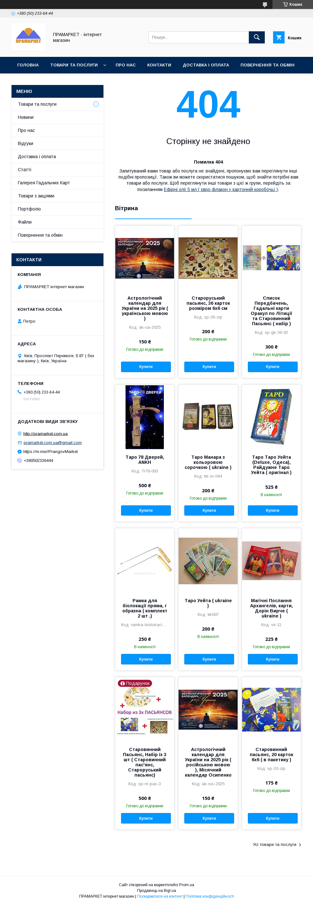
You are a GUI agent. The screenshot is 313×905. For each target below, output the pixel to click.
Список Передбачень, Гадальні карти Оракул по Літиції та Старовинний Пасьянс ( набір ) (271, 310)
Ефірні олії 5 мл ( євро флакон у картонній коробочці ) (221, 189)
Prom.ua (186, 885)
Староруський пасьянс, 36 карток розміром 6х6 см (208, 303)
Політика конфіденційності (210, 896)
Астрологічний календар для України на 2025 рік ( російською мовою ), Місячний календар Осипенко (208, 762)
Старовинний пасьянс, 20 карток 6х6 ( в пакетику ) (271, 754)
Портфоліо (29, 208)
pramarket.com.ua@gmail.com (53, 442)
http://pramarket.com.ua (45, 433)
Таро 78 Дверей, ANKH (145, 460)
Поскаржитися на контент (160, 896)
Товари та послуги (74, 65)
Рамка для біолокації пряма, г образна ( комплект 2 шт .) (144, 608)
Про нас (126, 65)
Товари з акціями (36, 195)
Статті (24, 169)
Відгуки (25, 143)
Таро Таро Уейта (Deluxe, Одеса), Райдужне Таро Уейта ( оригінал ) (271, 465)
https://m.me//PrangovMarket (50, 451)
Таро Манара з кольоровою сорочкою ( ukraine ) (208, 462)
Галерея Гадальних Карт (44, 182)
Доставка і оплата (206, 65)
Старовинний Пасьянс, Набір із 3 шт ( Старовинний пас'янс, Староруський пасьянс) (144, 762)
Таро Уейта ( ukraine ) (208, 603)
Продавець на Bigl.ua (156, 890)
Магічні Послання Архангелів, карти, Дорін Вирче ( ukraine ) (271, 608)
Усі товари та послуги (274, 844)
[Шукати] (257, 37)
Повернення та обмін (267, 65)
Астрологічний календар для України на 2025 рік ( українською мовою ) (145, 308)
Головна (28, 65)
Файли (25, 222)
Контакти (159, 65)
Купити (146, 366)
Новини (26, 117)
